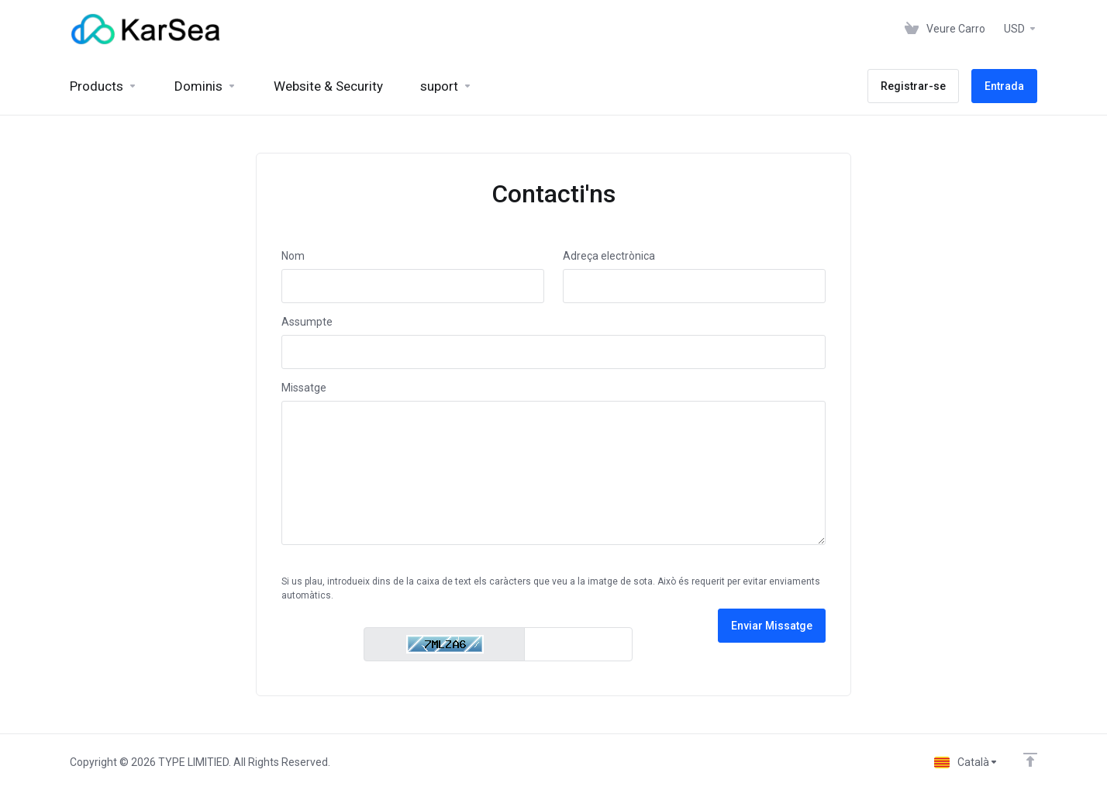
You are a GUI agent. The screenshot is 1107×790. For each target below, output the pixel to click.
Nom (293, 256)
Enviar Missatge (771, 625)
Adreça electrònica (609, 256)
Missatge (303, 387)
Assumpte (307, 322)
